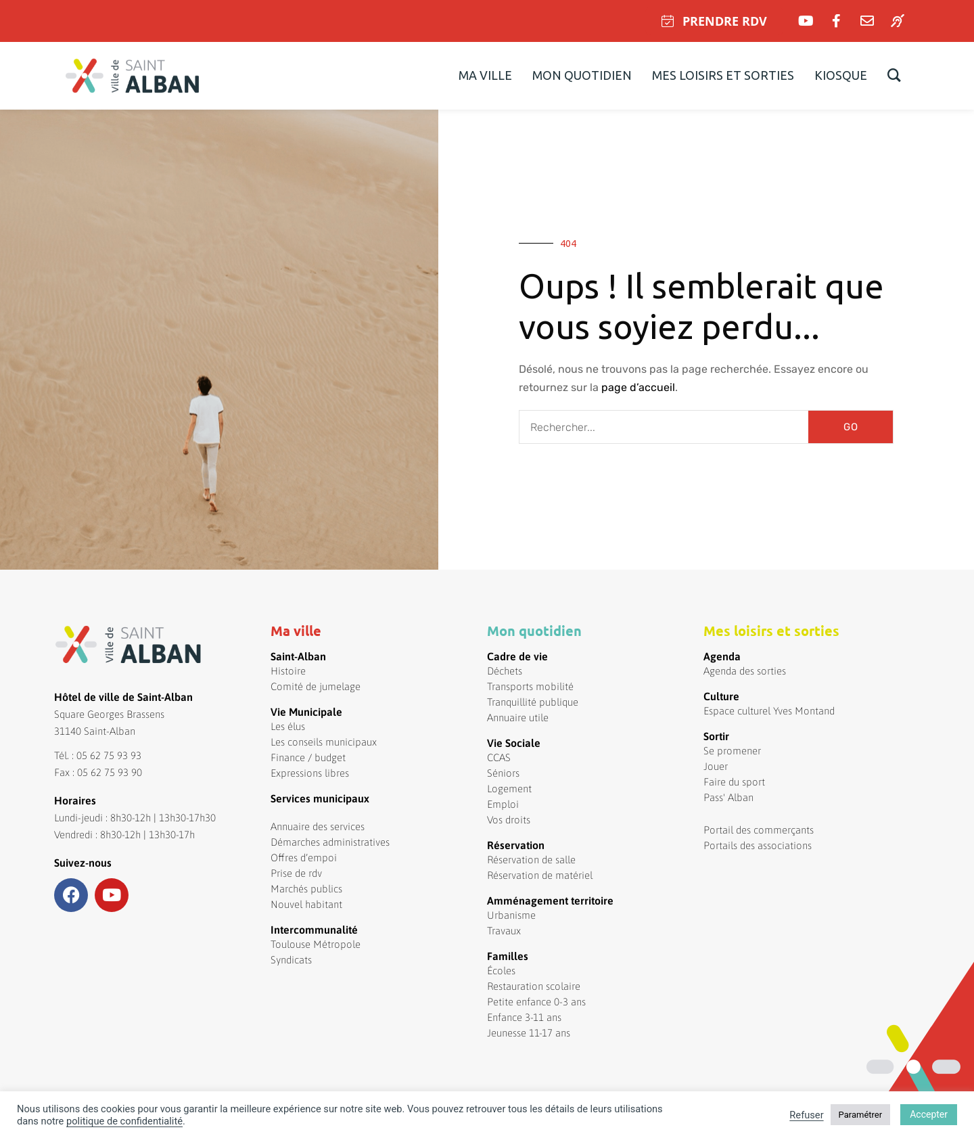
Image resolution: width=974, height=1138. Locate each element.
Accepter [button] (929, 1114)
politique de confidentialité (124, 1121)
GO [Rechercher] (850, 427)
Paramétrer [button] (861, 1115)
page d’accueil (638, 387)
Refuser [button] (806, 1115)
